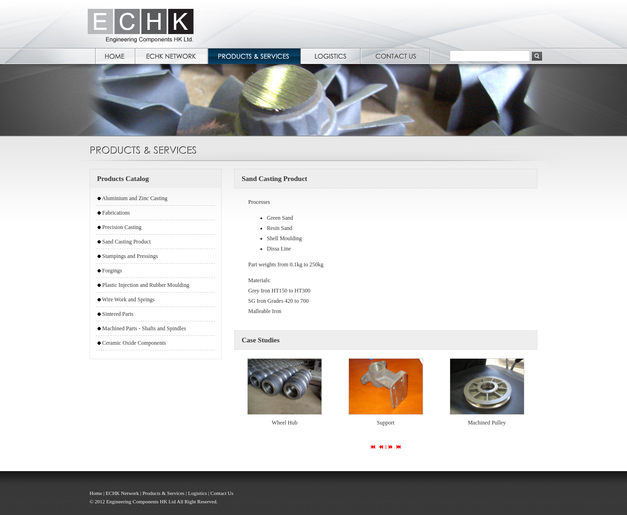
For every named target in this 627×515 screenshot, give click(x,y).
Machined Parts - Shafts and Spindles (144, 328)
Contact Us (221, 493)
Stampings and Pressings (130, 256)
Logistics (197, 493)
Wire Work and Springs (128, 299)
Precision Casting (121, 227)
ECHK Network (122, 493)
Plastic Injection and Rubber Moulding (145, 285)
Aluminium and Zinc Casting (134, 198)
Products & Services (163, 493)
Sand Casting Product (126, 241)
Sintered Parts (117, 314)
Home (96, 493)
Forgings (112, 270)
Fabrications (116, 212)
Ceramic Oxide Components (134, 343)
